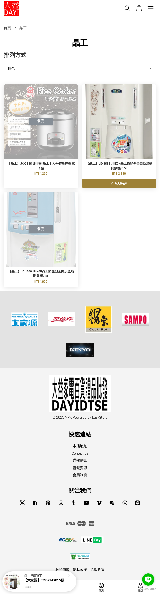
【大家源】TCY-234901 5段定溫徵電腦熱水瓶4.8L (45, 580)
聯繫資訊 (80, 468)
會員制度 (80, 475)
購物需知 (80, 460)
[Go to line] (148, 579)
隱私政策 (80, 569)
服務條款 (62, 569)
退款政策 (97, 569)
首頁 (7, 28)
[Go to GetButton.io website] (148, 589)
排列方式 (15, 55)
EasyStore (100, 417)
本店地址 (80, 446)
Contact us (80, 453)
